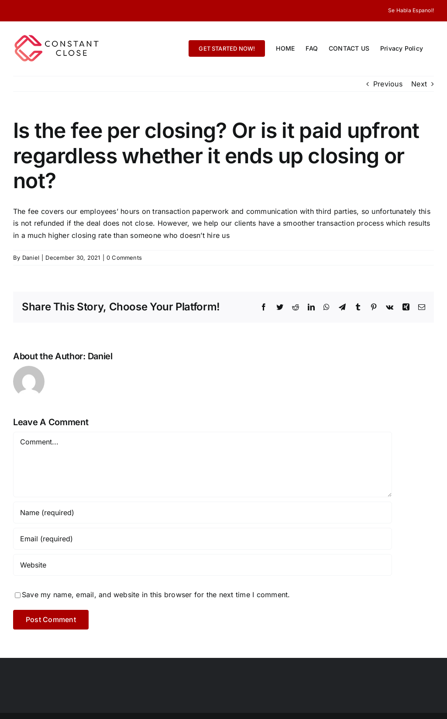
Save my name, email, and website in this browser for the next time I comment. (156, 594)
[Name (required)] (202, 512)
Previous (387, 83)
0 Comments (124, 257)
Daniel (30, 257)
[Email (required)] (202, 539)
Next (419, 83)
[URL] (202, 565)
